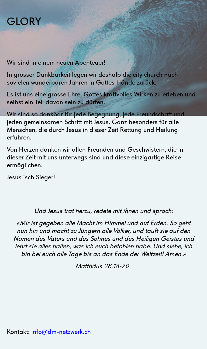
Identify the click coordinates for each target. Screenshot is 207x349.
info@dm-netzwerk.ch (61, 332)
